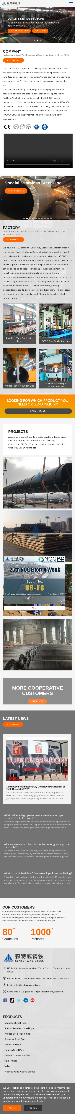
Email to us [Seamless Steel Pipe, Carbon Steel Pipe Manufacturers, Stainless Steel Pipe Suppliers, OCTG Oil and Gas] (38, 411)
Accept (12, 1108)
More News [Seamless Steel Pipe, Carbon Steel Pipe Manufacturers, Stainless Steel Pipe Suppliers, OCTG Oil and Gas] (13, 724)
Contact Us (40, 31)
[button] (34, 40)
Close (43, 286)
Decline (33, 1108)
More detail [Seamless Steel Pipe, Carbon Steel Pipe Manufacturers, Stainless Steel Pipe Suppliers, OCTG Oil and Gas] (13, 60)
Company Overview (19, 31)
